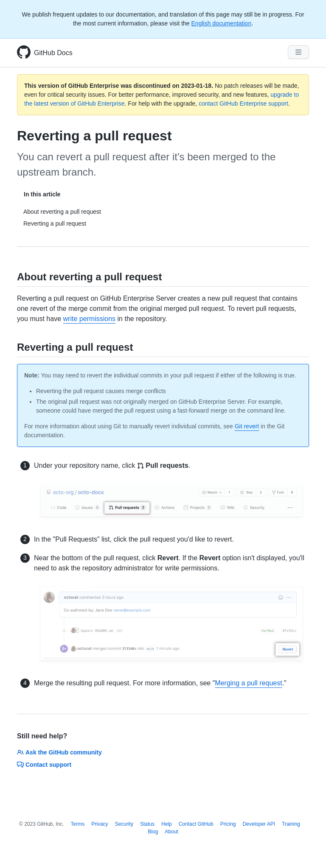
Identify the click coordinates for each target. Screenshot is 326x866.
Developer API (258, 824)
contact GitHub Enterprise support (243, 103)
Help (166, 824)
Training (291, 824)
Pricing (228, 824)
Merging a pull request (248, 683)
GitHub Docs (53, 52)
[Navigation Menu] (298, 52)
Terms (78, 824)
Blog (153, 832)
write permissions (89, 318)
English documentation (221, 23)
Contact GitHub (196, 824)
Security (124, 824)
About (171, 832)
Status (147, 824)
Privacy (99, 824)
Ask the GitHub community (59, 752)
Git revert (247, 426)
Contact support (44, 764)
